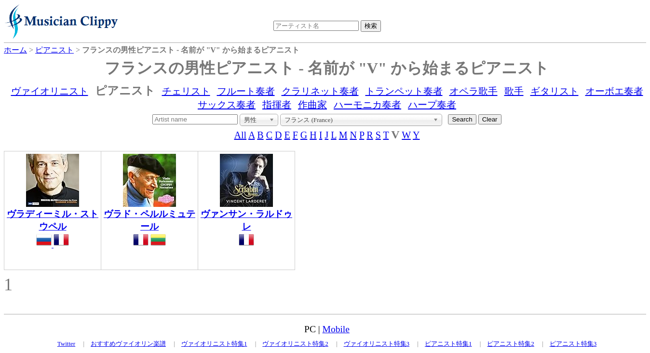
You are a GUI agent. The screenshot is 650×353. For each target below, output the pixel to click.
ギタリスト (554, 91)
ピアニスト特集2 (510, 343)
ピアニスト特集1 (448, 343)
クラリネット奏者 (320, 91)
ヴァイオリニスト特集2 (295, 343)
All (240, 135)
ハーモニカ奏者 (367, 104)
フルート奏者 (246, 91)
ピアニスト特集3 (573, 343)
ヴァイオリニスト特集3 (377, 343)
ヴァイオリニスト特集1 (214, 343)
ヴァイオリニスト (49, 91)
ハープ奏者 (432, 104)
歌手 (514, 91)
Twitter (66, 343)
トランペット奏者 (404, 91)
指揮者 (276, 104)
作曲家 (312, 104)
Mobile (336, 329)
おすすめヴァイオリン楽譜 (128, 343)
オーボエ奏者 (614, 91)
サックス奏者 (227, 104)
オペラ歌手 (473, 91)
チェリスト (186, 91)
